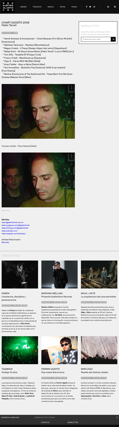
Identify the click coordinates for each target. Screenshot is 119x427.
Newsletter (73, 422)
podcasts (37, 7)
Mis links (5, 242)
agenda (23, 7)
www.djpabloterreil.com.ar (12, 222)
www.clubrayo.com (9, 231)
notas (62, 7)
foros (74, 7)
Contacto (45, 422)
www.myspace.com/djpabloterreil (15, 225)
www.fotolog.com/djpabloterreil (15, 228)
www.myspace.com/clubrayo (14, 233)
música (51, 7)
